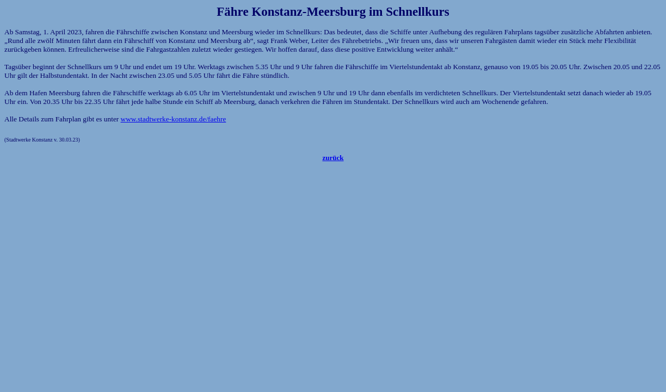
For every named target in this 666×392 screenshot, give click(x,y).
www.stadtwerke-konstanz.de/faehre (173, 119)
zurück (333, 158)
